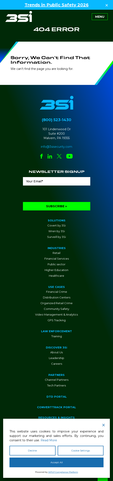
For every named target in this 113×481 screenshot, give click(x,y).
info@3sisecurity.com (56, 147)
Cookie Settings (80, 450)
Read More (49, 440)
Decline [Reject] (32, 450)
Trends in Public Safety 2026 (57, 4)
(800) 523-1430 (56, 120)
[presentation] (55, 194)
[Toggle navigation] (100, 16)
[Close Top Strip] (107, 4)
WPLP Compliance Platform (63, 472)
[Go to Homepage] (18, 16)
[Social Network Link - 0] (41, 157)
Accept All (57, 462)
